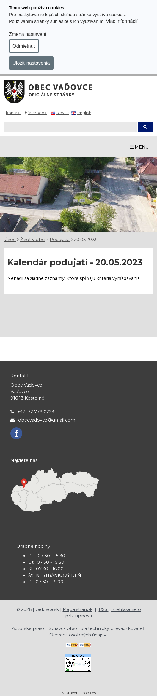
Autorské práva (28, 628)
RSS (104, 609)
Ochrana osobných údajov (77, 635)
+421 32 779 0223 (35, 411)
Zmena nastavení (27, 34)
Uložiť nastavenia (31, 63)
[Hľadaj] (70, 127)
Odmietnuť (23, 46)
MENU (139, 147)
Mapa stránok (77, 609)
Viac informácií (122, 21)
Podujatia (60, 239)
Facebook (37, 112)
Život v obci (32, 239)
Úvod (10, 239)
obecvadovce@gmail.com (46, 420)
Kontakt (13, 112)
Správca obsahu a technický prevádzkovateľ (96, 628)
